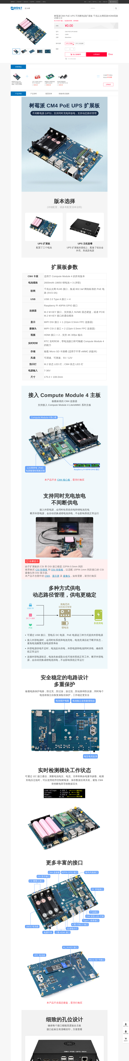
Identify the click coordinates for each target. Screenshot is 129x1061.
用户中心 (95, 1)
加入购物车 (77, 54)
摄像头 (66, 576)
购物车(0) (114, 1)
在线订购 (25, 1)
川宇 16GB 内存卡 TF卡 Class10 (37, 82)
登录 (85, 1)
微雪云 (44, 1)
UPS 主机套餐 (79, 43)
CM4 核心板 (63, 479)
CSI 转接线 (41, 569)
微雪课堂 (38, 1)
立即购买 (96, 54)
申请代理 (19, 1)
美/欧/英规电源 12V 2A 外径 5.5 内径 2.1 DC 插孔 (62, 83)
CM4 (47, 576)
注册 (89, 1)
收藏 (111, 54)
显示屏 (55, 576)
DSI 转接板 (57, 569)
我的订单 (105, 1)
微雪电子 (13, 1)
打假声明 (32, 1)
